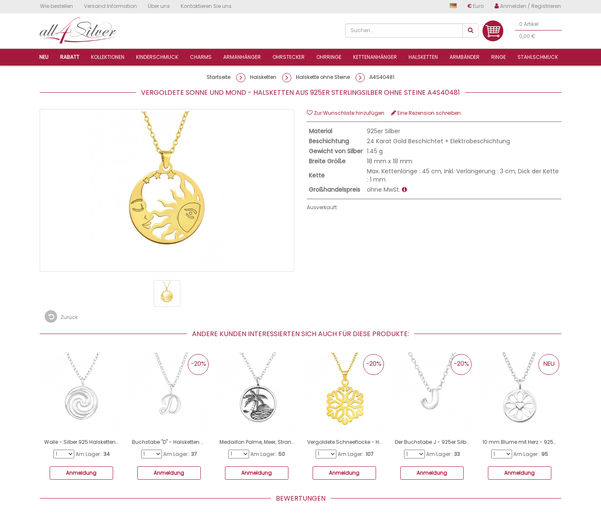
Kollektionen (107, 57)
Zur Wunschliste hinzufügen (345, 112)
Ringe (498, 57)
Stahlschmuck (538, 57)
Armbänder (464, 57)
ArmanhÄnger (242, 57)
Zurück (61, 316)
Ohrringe (328, 57)
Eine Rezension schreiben (426, 112)
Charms (201, 57)
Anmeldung (81, 472)
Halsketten (423, 57)
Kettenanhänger (375, 57)
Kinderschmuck (157, 57)
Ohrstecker (289, 57)
